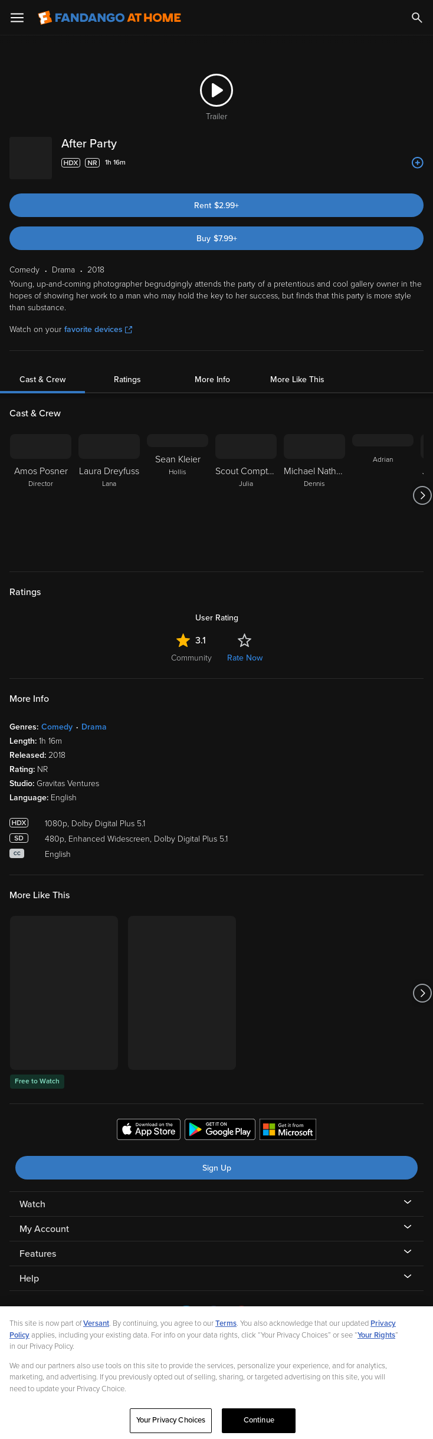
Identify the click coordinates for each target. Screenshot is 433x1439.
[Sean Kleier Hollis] (177, 486)
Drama (94, 717)
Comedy (57, 717)
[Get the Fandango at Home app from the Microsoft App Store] (288, 1122)
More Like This (297, 370)
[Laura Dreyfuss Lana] (109, 486)
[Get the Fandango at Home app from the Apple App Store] (148, 1122)
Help (29, 1269)
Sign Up (216, 1159)
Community (191, 648)
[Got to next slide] (422, 486)
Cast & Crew (42, 370)
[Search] (417, 17)
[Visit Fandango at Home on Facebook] (214, 1313)
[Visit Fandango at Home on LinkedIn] (186, 1313)
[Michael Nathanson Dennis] (314, 486)
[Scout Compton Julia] (246, 486)
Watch (32, 1195)
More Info (212, 370)
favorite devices (98, 320)
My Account (44, 1220)
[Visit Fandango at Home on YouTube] (241, 1313)
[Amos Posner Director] (40, 486)
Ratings (127, 370)
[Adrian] (383, 486)
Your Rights (376, 1348)
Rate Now (245, 648)
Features (37, 1244)
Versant (96, 1337)
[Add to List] (418, 163)
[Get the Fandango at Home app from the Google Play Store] (220, 1122)
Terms (226, 1337)
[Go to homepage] (109, 17)
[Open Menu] (17, 17)
